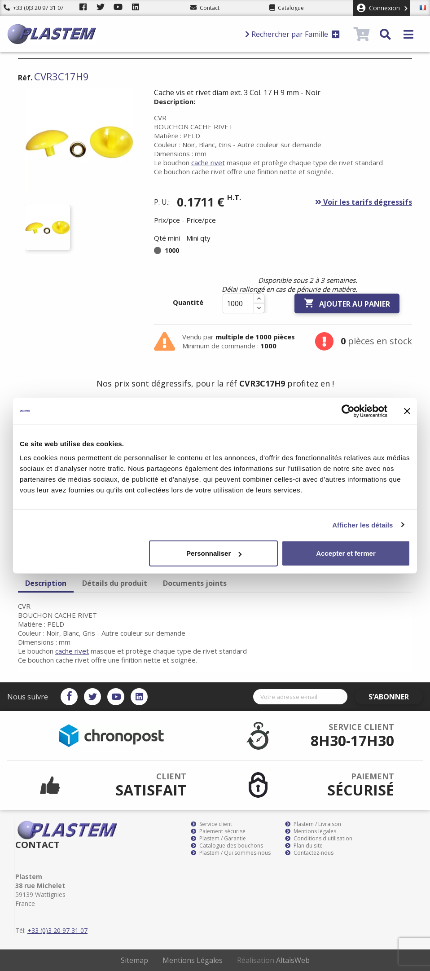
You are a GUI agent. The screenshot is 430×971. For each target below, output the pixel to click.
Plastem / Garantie (218, 838)
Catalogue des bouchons (227, 845)
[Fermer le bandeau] (407, 411)
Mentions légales (310, 831)
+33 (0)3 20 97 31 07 (34, 8)
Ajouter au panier (347, 303)
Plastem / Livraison (313, 824)
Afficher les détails (362, 524)
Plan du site (304, 845)
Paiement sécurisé (218, 831)
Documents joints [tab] (195, 583)
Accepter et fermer (346, 553)
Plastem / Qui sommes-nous (231, 853)
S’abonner (397, 697)
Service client (211, 824)
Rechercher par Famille (292, 34)
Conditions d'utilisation (318, 838)
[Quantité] (238, 303)
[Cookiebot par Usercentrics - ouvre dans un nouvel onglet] (348, 410)
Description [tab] (45, 583)
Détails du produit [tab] (114, 583)
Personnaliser (213, 553)
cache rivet (208, 162)
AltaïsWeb (293, 960)
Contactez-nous (309, 853)
